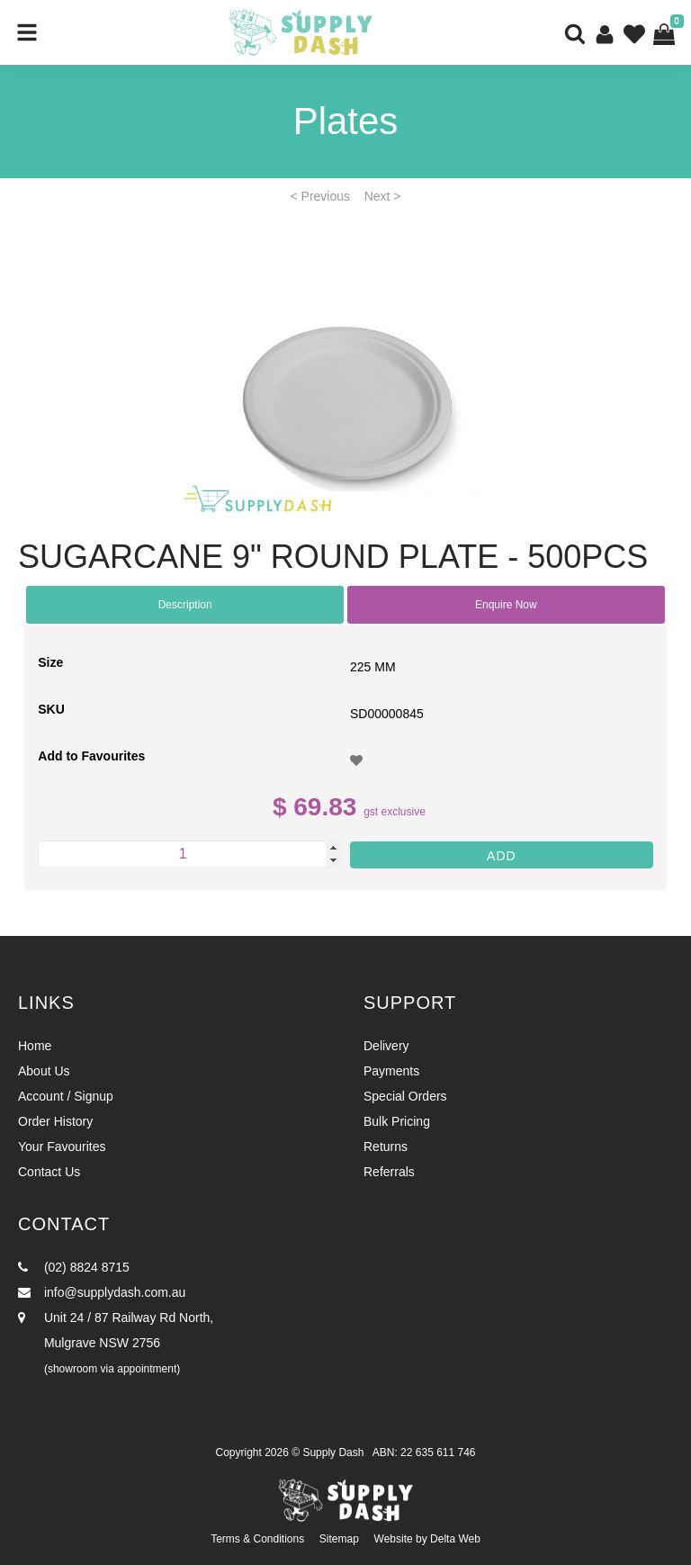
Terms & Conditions (257, 1539)
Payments (391, 1071)
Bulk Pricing (396, 1121)
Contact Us (49, 1172)
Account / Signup (65, 1096)
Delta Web (455, 1539)
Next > (382, 196)
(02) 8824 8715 (74, 1267)
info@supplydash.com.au (101, 1292)
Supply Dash (332, 1452)
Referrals (389, 1172)
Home (34, 1046)
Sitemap (339, 1539)
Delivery (386, 1046)
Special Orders (405, 1096)
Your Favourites (62, 1146)
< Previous (321, 196)
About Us (44, 1071)
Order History (55, 1121)
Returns (385, 1146)
